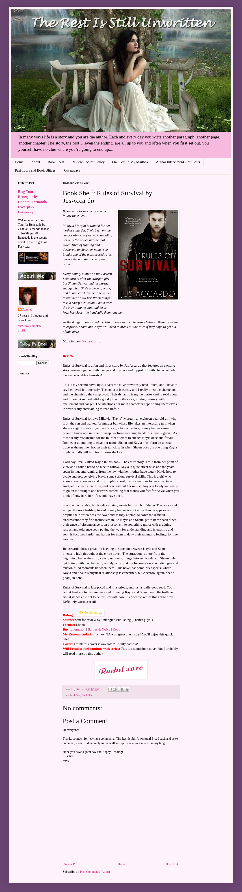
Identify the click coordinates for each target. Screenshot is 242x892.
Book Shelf (56, 162)
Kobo (116, 629)
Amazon (79, 629)
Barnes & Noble (99, 629)
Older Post (171, 864)
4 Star (76, 695)
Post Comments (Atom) (95, 871)
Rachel (27, 309)
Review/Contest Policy (88, 162)
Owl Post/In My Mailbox (130, 162)
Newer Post (71, 864)
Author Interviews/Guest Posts (178, 162)
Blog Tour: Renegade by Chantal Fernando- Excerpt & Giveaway (33, 201)
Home (19, 162)
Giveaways (72, 170)
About (35, 162)
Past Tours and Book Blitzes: (35, 170)
